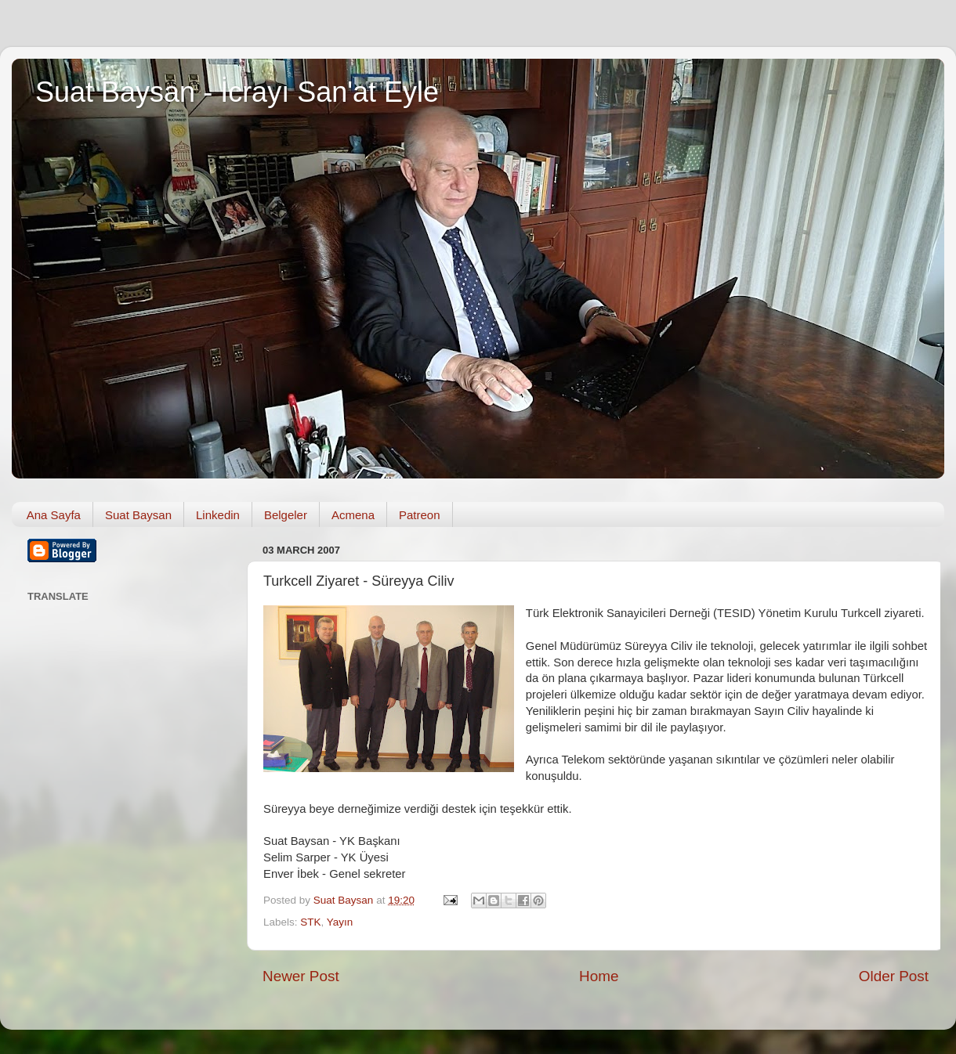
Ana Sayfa (54, 515)
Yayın (340, 922)
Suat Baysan (138, 515)
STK (310, 922)
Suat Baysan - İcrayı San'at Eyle (237, 92)
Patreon (419, 515)
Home (598, 976)
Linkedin (218, 515)
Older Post (894, 976)
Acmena (353, 515)
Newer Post (301, 976)
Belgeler (285, 515)
